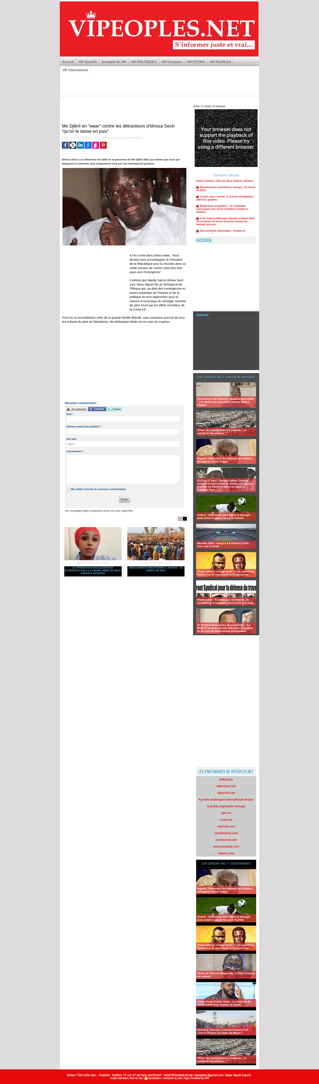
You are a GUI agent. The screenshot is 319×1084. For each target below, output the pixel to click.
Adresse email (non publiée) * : (84, 426)
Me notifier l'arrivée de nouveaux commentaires (98, 489)
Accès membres (119, 1078)
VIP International (75, 70)
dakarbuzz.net (226, 786)
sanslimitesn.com (226, 833)
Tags (186, 1078)
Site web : (72, 439)
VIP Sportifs (88, 62)
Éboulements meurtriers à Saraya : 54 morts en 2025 (155, 569)
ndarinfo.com (226, 826)
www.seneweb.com (226, 846)
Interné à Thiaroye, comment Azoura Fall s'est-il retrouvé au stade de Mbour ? (222, 1031)
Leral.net (226, 819)
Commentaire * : (75, 451)
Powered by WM (200, 1078)
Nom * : (70, 414)
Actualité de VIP (114, 62)
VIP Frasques (171, 62)
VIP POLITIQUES (144, 62)
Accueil (68, 62)
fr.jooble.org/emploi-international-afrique (226, 799)
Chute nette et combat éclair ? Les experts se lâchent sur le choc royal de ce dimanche (225, 573)
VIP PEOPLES (220, 62)
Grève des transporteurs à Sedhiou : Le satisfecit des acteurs (222, 432)
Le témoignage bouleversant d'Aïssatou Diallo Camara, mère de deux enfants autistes (93, 570)
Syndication (154, 1078)
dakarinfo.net (226, 792)
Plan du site (136, 1078)
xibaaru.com (226, 853)
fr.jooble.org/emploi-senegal (226, 806)
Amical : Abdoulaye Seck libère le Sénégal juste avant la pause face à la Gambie (223, 516)
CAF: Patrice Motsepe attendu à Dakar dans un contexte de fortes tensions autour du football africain (225, 223)
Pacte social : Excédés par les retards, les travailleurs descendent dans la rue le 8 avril (225, 601)
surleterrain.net (226, 839)
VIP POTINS (196, 62)
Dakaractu (226, 779)
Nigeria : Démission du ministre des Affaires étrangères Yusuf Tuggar (225, 460)
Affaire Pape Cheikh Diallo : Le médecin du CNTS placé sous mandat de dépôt (224, 1003)
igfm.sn (226, 813)
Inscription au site (172, 1078)
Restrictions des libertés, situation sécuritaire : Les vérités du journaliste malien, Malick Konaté (226, 401)
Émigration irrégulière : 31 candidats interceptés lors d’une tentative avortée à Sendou (222, 211)
